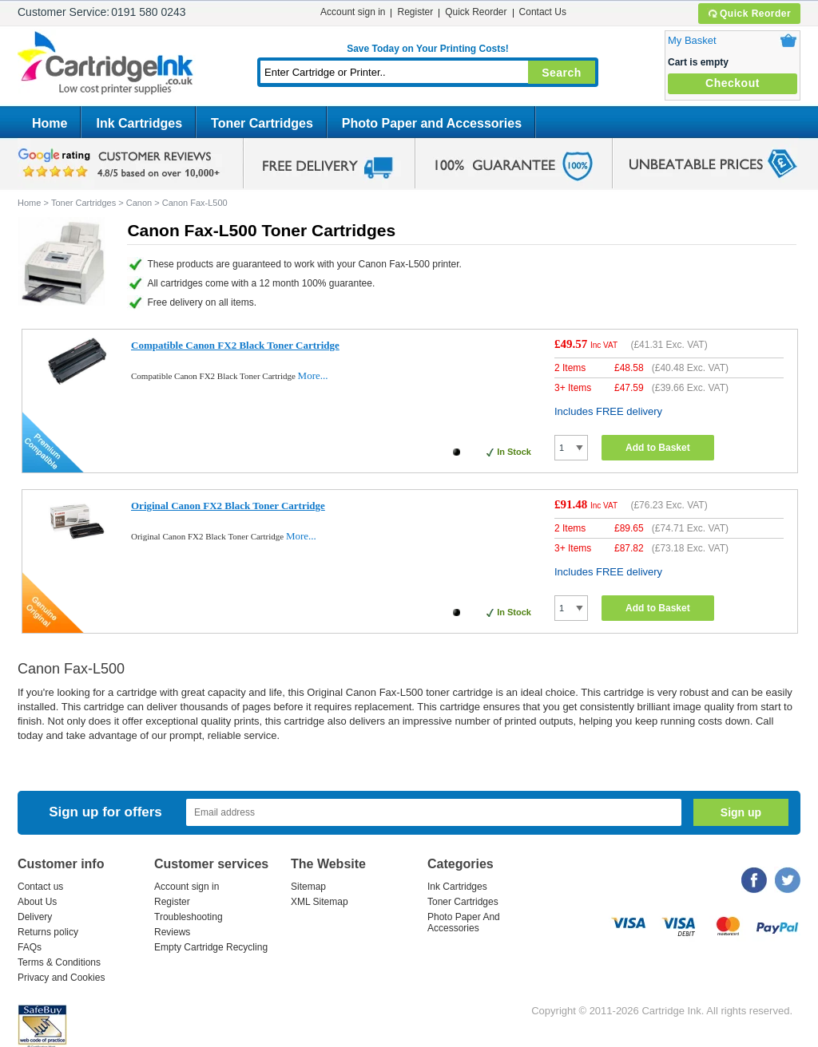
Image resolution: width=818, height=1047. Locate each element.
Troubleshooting (188, 917)
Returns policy (48, 932)
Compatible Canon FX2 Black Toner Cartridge (235, 345)
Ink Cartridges (139, 123)
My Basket (692, 40)
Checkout (732, 83)
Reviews (172, 932)
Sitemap (308, 886)
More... (313, 375)
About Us (37, 901)
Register (415, 12)
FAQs (30, 947)
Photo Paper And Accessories (463, 922)
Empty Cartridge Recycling (211, 947)
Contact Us (542, 12)
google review (121, 163)
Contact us (40, 886)
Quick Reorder (749, 13)
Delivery (35, 917)
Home (49, 123)
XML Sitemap (319, 901)
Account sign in (352, 12)
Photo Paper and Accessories (432, 123)
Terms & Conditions (59, 962)
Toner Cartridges (262, 123)
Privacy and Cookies (61, 977)
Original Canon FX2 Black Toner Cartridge (228, 506)
